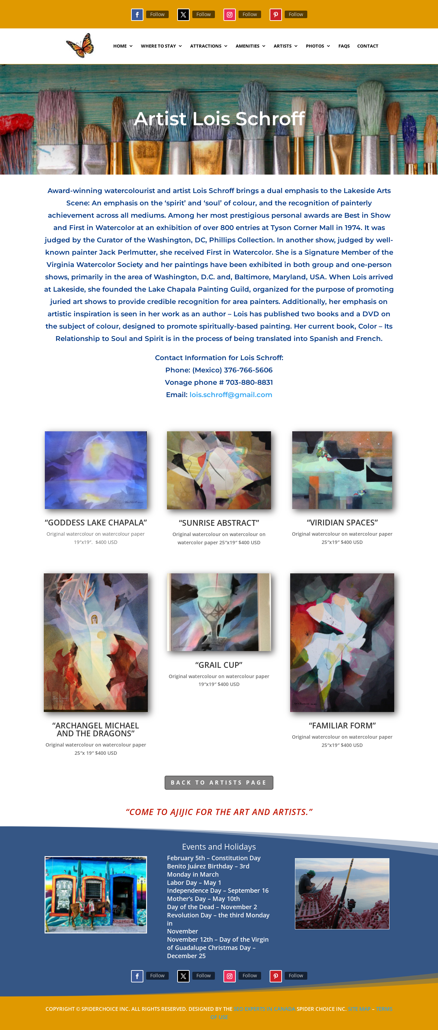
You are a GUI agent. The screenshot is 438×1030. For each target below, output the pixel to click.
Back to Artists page (219, 782)
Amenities (247, 46)
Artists (283, 46)
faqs (344, 46)
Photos (315, 46)
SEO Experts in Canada (263, 1008)
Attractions (205, 46)
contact (367, 46)
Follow (157, 14)
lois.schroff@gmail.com (231, 395)
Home (120, 46)
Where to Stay (158, 46)
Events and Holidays (219, 846)
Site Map (359, 1008)
